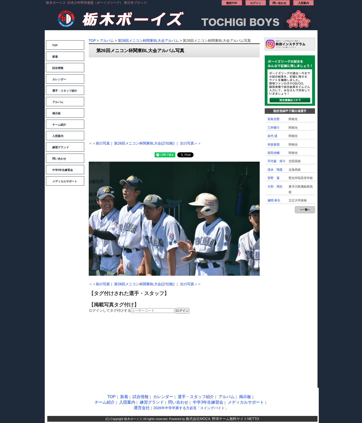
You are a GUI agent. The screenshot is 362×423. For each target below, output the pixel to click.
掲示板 (56, 113)
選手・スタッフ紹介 (64, 90)
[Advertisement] (174, 97)
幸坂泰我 (273, 144)
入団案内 (303, 3)
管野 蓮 (273, 178)
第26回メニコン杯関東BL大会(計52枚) (144, 143)
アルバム (57, 101)
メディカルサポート (64, 181)
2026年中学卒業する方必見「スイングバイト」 (190, 408)
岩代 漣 (272, 136)
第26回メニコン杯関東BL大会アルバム (148, 41)
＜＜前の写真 (99, 143)
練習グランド (60, 147)
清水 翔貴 (275, 169)
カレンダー (59, 79)
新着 (55, 56)
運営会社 (142, 408)
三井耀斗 (273, 127)
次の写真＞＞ (190, 143)
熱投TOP (231, 3)
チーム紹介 (59, 124)
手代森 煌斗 (276, 161)
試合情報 (57, 67)
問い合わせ (279, 3)
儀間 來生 (273, 200)
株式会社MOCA (198, 419)
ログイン (255, 3)
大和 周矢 (275, 186)
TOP (55, 45)
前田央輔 (273, 153)
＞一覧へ (305, 209)
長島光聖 (273, 119)
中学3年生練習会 (62, 169)
